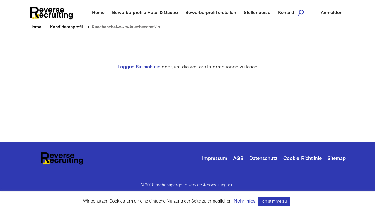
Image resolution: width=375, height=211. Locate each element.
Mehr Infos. (244, 201)
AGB (238, 158)
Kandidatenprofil (66, 27)
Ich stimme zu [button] (274, 201)
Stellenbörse (257, 13)
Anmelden (331, 13)
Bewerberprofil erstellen (210, 13)
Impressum (214, 158)
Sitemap (337, 158)
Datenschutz (263, 158)
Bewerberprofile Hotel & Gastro (145, 13)
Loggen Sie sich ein (139, 67)
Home (98, 13)
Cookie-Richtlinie (302, 158)
